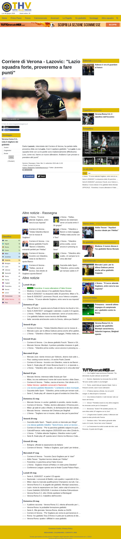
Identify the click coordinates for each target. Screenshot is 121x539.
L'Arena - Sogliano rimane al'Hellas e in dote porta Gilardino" (52, 465)
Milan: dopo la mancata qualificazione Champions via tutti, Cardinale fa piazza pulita (61, 482)
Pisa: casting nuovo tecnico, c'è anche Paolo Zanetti (48, 360)
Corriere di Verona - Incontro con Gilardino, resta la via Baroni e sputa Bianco (59, 362)
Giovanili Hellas (90, 298)
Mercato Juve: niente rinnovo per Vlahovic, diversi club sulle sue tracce (56, 357)
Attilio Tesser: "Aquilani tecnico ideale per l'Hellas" (47, 459)
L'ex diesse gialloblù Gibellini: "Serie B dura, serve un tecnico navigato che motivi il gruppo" (64, 425)
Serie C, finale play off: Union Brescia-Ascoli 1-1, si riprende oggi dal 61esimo (59, 365)
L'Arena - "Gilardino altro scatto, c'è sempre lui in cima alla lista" (70, 256)
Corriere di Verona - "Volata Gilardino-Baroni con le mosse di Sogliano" (56, 328)
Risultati (11, 161)
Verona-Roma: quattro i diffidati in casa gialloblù (47, 519)
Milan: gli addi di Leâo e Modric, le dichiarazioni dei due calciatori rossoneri (58, 408)
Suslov (6, 147)
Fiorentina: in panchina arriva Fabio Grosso (45, 462)
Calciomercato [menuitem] (40, 18)
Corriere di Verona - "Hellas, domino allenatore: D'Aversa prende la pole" (57, 405)
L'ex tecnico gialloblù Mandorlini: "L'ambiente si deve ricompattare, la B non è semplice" (63, 388)
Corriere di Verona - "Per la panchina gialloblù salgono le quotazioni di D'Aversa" (60, 428)
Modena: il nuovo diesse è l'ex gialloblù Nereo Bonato (49, 291)
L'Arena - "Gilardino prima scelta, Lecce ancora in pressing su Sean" (55, 348)
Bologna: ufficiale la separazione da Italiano (45, 445)
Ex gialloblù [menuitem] (81, 18)
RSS (75, 532)
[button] (11, 157)
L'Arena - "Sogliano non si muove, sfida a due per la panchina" (53, 413)
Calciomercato (89, 261)
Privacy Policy (67, 528)
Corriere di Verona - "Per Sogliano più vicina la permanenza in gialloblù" (56, 513)
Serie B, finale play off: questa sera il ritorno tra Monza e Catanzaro (54, 436)
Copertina (87, 110)
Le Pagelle (87, 319)
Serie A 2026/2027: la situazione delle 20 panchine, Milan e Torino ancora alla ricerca (62, 294)
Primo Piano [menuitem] (16, 18)
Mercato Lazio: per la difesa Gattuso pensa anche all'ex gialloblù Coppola (57, 331)
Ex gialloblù (88, 242)
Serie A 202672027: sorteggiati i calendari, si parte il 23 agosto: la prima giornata (60, 311)
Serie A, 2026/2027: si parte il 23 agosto (43, 476)
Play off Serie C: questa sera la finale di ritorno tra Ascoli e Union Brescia (57, 308)
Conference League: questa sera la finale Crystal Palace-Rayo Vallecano (57, 468)
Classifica (6, 237)
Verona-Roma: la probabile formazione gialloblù (46, 507)
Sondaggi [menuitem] (94, 18)
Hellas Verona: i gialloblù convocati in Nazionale (47, 385)
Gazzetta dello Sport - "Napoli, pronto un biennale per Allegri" (52, 422)
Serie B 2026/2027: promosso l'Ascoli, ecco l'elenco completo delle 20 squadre (59, 297)
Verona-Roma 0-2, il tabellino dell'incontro (44, 496)
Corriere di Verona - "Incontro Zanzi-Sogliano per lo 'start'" (51, 456)
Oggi (84, 173)
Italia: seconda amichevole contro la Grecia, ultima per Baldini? (53, 319)
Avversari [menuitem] (55, 18)
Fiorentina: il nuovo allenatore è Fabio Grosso (49, 288)
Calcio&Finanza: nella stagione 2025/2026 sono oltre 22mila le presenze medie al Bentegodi (65, 430)
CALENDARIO (59, 532)
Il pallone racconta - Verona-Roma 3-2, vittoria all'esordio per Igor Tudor (56, 505)
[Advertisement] (51, 194)
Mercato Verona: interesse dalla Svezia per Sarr (47, 377)
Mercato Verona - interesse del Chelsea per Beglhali (48, 411)
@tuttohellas (58, 167)
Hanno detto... (89, 224)
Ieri (89, 173)
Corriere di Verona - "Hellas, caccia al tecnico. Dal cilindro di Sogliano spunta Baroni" (62, 382)
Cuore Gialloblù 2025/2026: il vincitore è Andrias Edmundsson (52, 490)
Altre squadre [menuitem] (108, 18)
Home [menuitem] (4, 18)
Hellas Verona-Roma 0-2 (95, 153)
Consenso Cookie (55, 528)
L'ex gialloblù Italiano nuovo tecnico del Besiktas (47, 316)
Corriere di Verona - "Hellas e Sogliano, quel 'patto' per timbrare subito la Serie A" (60, 448)
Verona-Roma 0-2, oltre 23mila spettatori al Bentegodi (49, 493)
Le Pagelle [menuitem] (67, 18)
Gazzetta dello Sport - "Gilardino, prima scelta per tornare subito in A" (69, 268)
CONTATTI (69, 532)
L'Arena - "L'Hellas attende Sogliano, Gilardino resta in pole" (52, 433)
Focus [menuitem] (28, 18)
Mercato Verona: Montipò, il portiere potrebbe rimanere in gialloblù (54, 345)
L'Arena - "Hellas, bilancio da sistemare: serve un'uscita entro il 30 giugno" (57, 314)
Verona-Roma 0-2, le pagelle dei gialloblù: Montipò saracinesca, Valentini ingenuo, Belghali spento (67, 485)
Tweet (41, 176)
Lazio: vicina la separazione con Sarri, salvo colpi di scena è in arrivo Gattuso (59, 487)
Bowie (6, 153)
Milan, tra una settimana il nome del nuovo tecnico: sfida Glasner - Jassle (57, 379)
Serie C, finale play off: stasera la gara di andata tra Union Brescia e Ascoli (58, 393)
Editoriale (87, 61)
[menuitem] (117, 18)
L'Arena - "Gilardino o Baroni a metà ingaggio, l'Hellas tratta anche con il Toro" (59, 334)
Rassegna (32, 163)
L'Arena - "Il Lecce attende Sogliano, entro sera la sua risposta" (38, 220)
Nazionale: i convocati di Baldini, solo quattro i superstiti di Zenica (54, 479)
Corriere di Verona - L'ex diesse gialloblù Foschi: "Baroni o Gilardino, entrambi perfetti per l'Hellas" (67, 342)
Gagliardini (7, 150)
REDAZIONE (48, 532)
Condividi (29, 176)
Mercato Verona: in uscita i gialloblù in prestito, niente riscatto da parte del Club (59, 402)
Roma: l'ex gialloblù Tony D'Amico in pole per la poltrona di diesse (54, 516)
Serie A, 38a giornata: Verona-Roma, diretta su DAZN (49, 510)
